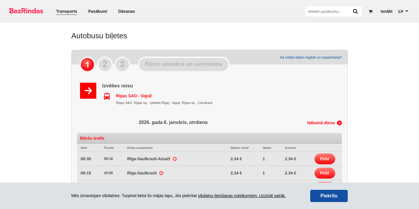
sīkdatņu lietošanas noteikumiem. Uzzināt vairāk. (242, 195)
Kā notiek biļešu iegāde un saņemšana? (311, 57)
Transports (66, 11)
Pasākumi (97, 11)
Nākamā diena (321, 122)
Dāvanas (126, 11)
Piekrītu (329, 195)
